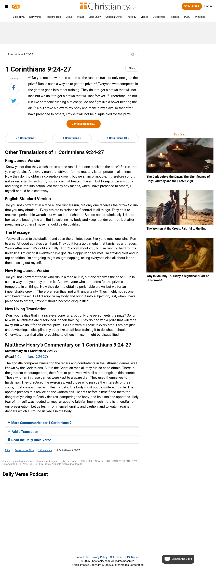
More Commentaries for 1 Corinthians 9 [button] (39, 423)
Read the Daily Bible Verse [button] (29, 440)
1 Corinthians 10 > (118, 138)
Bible (7, 450)
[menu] (6, 7)
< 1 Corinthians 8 (26, 138)
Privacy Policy (99, 557)
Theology (131, 16)
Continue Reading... (84, 123)
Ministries (200, 16)
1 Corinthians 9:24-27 (31, 357)
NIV (132, 68)
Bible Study (95, 16)
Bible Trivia (18, 16)
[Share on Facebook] (14, 88)
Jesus (69, 16)
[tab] (72, 422)
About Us (82, 557)
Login (208, 6)
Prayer (80, 16)
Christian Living (113, 16)
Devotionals (159, 16)
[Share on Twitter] (14, 101)
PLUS (187, 16)
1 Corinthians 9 (72, 138)
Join (192, 6)
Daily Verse (35, 16)
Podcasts (175, 16)
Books (24, 450)
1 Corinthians (45, 450)
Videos (144, 16)
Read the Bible (53, 16)
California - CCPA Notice (124, 557)
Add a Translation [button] (23, 432)
